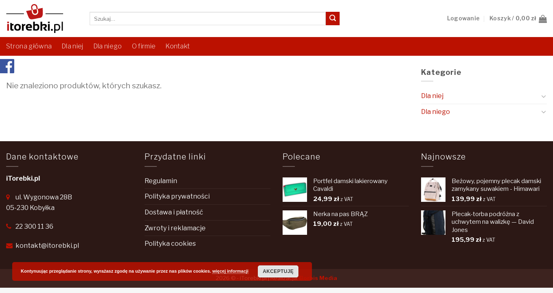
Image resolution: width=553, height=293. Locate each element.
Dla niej (72, 46)
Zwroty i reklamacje (175, 228)
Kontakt (177, 46)
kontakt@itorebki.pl (47, 245)
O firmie (144, 46)
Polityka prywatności (177, 196)
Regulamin (161, 181)
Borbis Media (318, 278)
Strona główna (29, 46)
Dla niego (107, 46)
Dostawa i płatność (174, 212)
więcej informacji (230, 271)
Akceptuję (278, 271)
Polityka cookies (170, 243)
